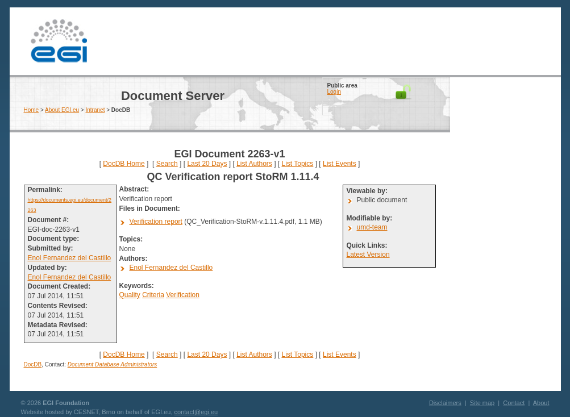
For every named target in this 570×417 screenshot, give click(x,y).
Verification (182, 295)
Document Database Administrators (112, 364)
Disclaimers (445, 402)
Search (167, 164)
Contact (514, 402)
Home (31, 110)
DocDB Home (123, 164)
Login (334, 92)
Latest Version (368, 254)
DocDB (33, 364)
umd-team (372, 227)
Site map (482, 402)
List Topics (297, 164)
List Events (339, 164)
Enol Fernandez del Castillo (69, 258)
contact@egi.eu (196, 411)
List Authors (254, 164)
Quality (129, 295)
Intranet (95, 110)
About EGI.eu (62, 110)
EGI (59, 41)
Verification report (156, 222)
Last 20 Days (207, 164)
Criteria (153, 295)
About (541, 402)
